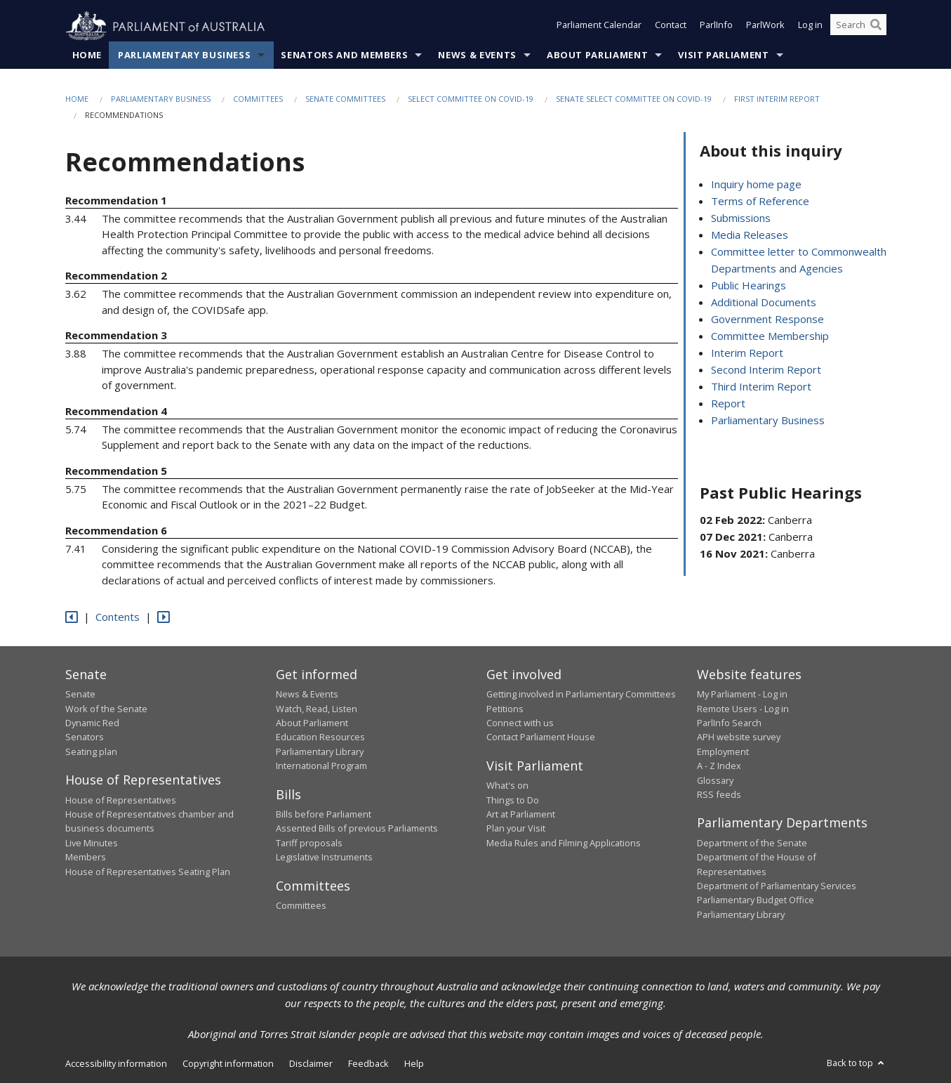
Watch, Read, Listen (316, 708)
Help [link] (414, 1064)
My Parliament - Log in (742, 694)
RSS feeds (719, 795)
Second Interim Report (766, 370)
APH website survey (738, 737)
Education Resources (320, 737)
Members (85, 857)
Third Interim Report (761, 387)
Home (87, 55)
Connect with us (520, 723)
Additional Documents (763, 303)
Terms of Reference (760, 202)
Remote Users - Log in (743, 708)
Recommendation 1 (116, 200)
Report (728, 404)
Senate (80, 694)
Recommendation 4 (116, 411)
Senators (84, 737)
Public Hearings (748, 286)
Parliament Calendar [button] (599, 26)
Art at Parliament (520, 814)
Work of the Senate (106, 708)
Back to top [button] (856, 1063)
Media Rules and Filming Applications (563, 843)
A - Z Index (719, 766)
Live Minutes (91, 843)
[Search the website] (858, 26)
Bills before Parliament (323, 814)
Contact (670, 26)
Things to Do (512, 800)
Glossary (715, 780)
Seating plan (91, 751)
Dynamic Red (92, 723)
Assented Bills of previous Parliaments (357, 828)
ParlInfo (716, 26)
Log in (810, 26)
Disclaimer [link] (311, 1064)
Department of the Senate (752, 843)
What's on (507, 786)
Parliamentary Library (320, 751)
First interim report (777, 99)
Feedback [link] (368, 1064)
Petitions (505, 708)
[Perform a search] (875, 26)
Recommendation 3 (116, 336)
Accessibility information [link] (116, 1064)
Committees (258, 99)
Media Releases (749, 235)
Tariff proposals (309, 843)
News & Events (477, 55)
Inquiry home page (756, 185)
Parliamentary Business (184, 55)
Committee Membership (770, 336)
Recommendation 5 (116, 471)
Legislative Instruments (324, 857)
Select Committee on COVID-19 (470, 99)
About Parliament (597, 55)
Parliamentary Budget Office (755, 900)
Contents (117, 617)
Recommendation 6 (116, 530)
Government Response (767, 320)
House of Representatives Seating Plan (147, 871)
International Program (321, 766)
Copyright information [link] (228, 1064)
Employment (723, 751)
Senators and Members (344, 55)
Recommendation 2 (116, 276)
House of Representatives (120, 800)
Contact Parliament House (540, 737)
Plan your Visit (515, 828)
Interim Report (747, 353)
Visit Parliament (723, 55)
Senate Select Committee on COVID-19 (634, 99)
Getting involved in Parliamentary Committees (581, 694)
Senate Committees (345, 99)
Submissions (741, 218)
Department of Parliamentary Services (776, 886)
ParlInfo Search (729, 723)
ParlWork (765, 26)
